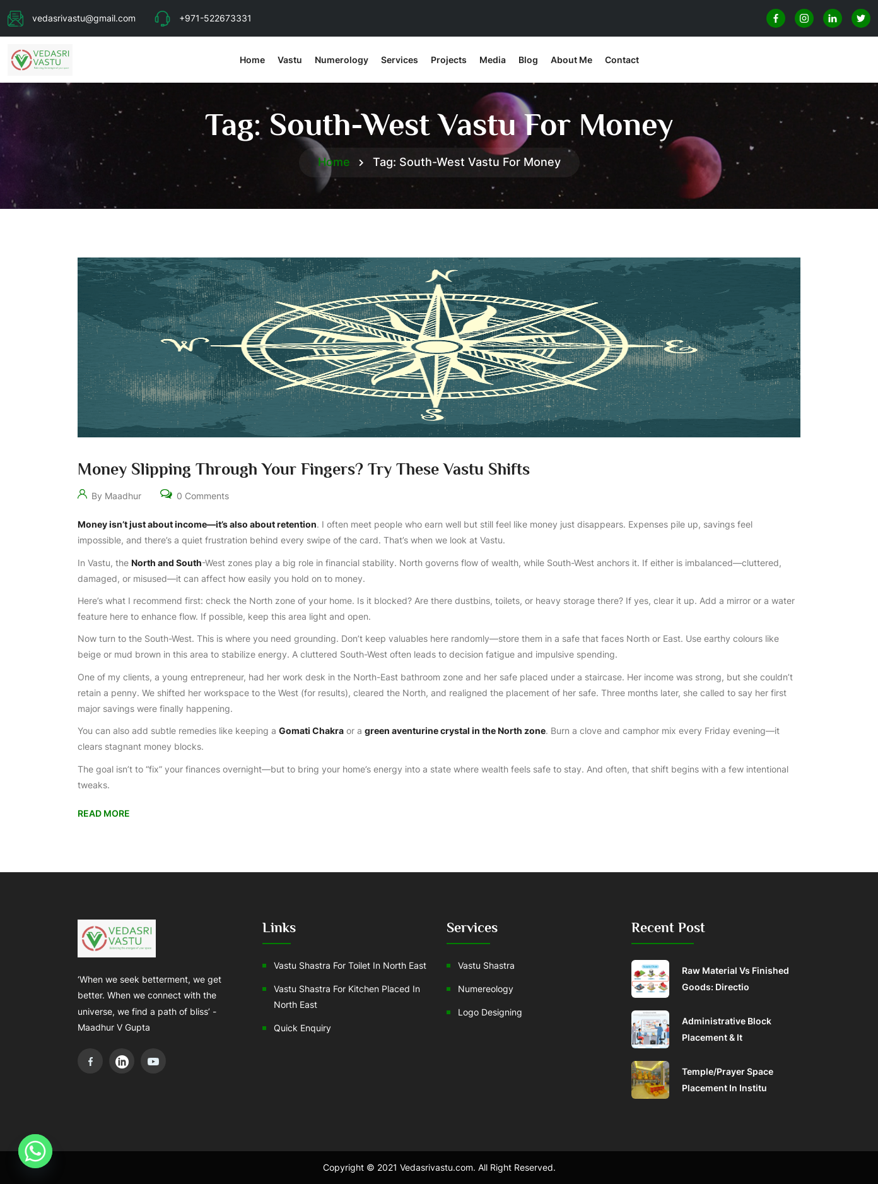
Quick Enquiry (302, 1027)
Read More (104, 813)
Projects (449, 59)
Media (492, 59)
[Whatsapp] (35, 1151)
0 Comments (194, 493)
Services (399, 59)
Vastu (290, 59)
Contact (622, 59)
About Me (571, 59)
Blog (528, 59)
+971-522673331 (203, 18)
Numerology (341, 59)
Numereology (485, 988)
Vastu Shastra (486, 965)
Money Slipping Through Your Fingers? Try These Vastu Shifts (304, 469)
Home (252, 59)
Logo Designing (490, 1012)
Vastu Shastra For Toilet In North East (350, 965)
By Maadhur (109, 493)
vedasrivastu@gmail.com (72, 18)
